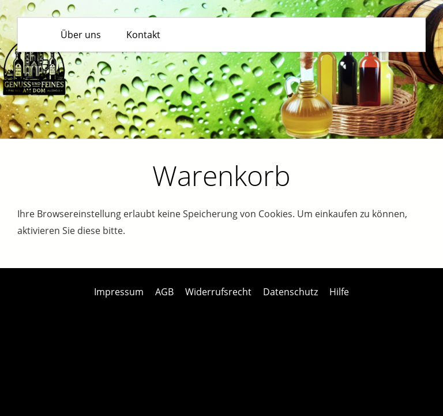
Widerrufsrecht (218, 291)
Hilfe (339, 291)
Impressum (119, 291)
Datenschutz (290, 291)
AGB (164, 291)
